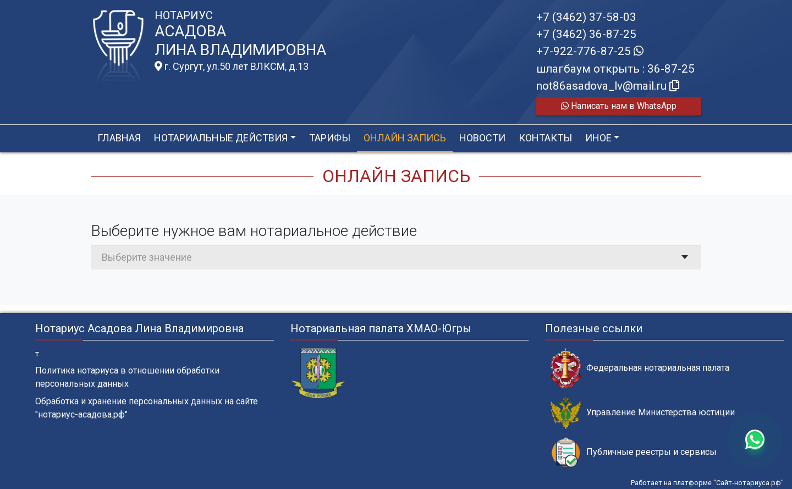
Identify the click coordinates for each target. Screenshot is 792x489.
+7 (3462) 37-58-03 (586, 17)
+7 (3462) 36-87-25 (586, 34)
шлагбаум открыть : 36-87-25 (615, 68)
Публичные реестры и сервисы (634, 452)
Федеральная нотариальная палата (640, 368)
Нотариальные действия (221, 138)
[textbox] (396, 257)
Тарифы (329, 138)
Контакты (545, 138)
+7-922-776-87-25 (590, 51)
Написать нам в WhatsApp (618, 106)
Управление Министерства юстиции (643, 413)
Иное (598, 138)
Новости (482, 138)
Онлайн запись (405, 138)
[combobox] (396, 257)
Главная (119, 138)
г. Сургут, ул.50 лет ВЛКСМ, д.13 (232, 66)
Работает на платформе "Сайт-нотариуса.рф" (707, 483)
